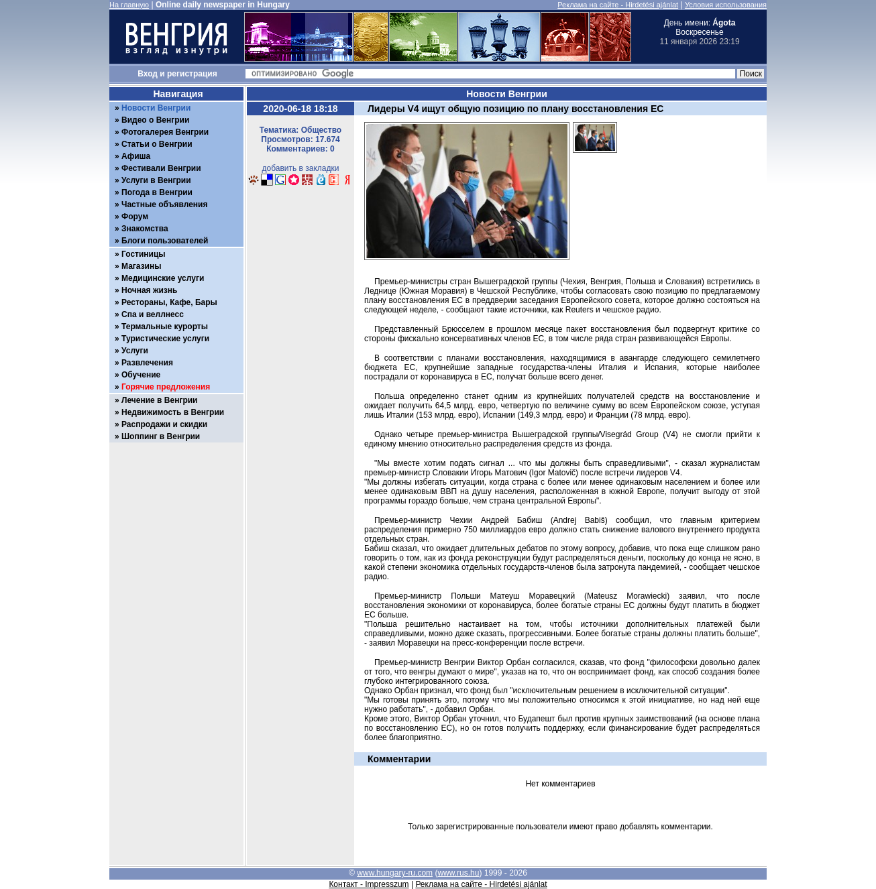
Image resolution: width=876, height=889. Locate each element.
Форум (134, 216)
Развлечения (147, 362)
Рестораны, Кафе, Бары (169, 302)
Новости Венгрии (155, 108)
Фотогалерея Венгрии (165, 132)
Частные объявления (164, 204)
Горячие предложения (165, 387)
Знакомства (144, 228)
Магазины (141, 266)
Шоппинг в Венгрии (160, 436)
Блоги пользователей (164, 240)
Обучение (140, 374)
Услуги (134, 350)
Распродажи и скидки (164, 424)
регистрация (192, 73)
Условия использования (726, 5)
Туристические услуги (165, 338)
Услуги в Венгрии (156, 180)
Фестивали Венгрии (161, 168)
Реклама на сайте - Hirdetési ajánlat (617, 5)
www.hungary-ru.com (395, 873)
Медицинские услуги (162, 278)
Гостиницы (143, 254)
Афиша (135, 156)
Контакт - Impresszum (368, 884)
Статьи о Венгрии (157, 144)
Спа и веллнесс (152, 314)
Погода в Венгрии (157, 192)
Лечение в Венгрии (159, 400)
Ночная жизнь (149, 290)
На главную (129, 5)
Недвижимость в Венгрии (172, 412)
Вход (148, 73)
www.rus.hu (458, 873)
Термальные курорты (164, 326)
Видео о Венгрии (155, 120)
